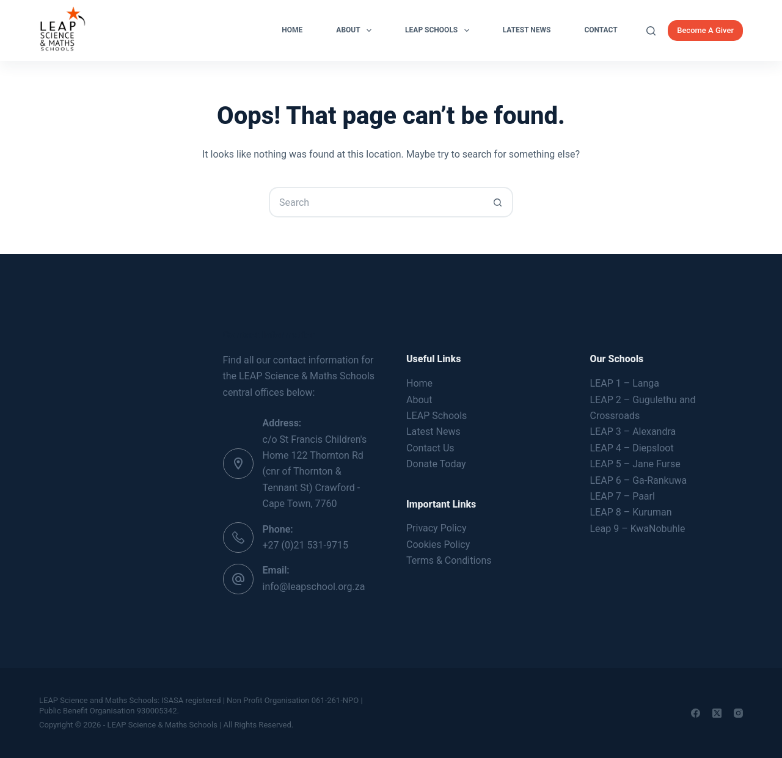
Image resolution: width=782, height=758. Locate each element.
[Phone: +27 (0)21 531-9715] (238, 537)
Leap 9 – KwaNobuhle (637, 528)
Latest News (527, 30)
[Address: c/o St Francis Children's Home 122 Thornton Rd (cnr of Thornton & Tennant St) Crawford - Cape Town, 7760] (238, 463)
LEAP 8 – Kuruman (631, 512)
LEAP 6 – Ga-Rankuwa (638, 480)
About (356, 30)
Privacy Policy (436, 528)
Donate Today (436, 464)
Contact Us (430, 448)
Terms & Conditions (449, 560)
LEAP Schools (439, 30)
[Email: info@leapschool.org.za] (238, 579)
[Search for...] (376, 202)
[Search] (651, 30)
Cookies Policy (438, 544)
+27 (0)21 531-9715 (305, 545)
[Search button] (498, 202)
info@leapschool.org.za (314, 586)
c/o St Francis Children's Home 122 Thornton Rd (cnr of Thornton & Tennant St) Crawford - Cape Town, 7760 (315, 472)
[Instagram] (738, 713)
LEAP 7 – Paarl (622, 496)
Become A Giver (705, 30)
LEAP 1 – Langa (624, 383)
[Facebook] (695, 713)
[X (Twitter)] (717, 713)
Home (292, 30)
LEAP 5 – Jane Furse (635, 464)
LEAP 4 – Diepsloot (632, 448)
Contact (600, 30)
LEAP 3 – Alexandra (633, 431)
